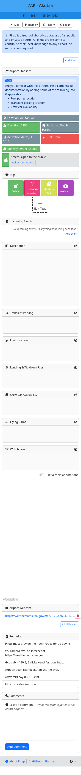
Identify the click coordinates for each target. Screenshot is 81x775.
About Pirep (15, 761)
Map (14, 24)
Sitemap (50, 761)
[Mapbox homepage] (11, 599)
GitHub (35, 761)
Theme (30, 24)
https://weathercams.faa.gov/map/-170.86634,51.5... (40, 616)
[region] (40, 539)
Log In (65, 24)
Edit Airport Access (23, 162)
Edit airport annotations (62, 475)
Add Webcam (69, 624)
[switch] (42, 474)
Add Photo (71, 60)
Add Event (71, 233)
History (49, 24)
